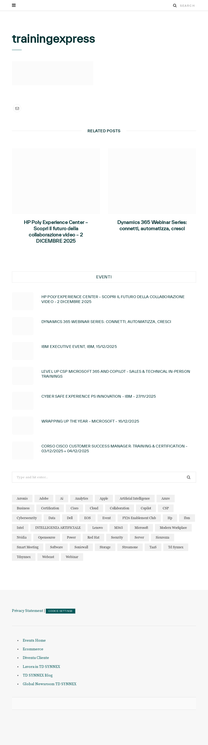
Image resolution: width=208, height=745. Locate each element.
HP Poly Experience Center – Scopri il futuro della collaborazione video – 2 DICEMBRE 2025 (56, 231)
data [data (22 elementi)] (51, 518)
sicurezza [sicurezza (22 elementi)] (162, 537)
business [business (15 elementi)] (23, 508)
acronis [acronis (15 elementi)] (22, 498)
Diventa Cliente (36, 657)
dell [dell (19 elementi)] (70, 518)
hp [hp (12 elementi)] (170, 518)
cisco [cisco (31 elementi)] (74, 508)
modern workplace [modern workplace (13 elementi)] (173, 528)
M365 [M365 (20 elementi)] (118, 528)
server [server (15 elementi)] (139, 537)
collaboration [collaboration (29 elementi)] (119, 508)
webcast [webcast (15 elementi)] (48, 557)
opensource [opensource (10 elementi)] (46, 537)
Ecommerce (33, 649)
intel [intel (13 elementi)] (20, 528)
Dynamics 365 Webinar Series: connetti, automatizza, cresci (152, 225)
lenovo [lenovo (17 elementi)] (97, 528)
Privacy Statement (27, 610)
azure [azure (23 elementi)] (165, 498)
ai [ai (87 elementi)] (61, 498)
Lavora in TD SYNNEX (41, 666)
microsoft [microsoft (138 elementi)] (141, 528)
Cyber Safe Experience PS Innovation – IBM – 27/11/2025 (98, 396)
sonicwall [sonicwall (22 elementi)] (81, 547)
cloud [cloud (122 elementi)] (94, 508)
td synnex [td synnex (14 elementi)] (175, 547)
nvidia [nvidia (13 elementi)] (22, 537)
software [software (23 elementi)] (56, 547)
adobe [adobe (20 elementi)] (43, 498)
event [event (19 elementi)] (106, 518)
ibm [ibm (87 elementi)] (187, 518)
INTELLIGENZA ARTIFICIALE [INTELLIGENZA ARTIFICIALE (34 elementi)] (58, 528)
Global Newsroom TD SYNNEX (49, 684)
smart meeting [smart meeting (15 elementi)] (27, 547)
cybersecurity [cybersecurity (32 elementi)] (27, 518)
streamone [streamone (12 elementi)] (130, 547)
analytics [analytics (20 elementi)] (81, 498)
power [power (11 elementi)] (71, 537)
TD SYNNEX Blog (38, 675)
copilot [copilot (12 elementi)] (146, 508)
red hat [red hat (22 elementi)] (93, 537)
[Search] (175, 5)
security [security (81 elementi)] (117, 537)
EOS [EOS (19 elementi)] (87, 518)
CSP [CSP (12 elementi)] (166, 508)
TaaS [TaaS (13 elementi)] (153, 547)
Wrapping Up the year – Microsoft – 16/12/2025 (90, 421)
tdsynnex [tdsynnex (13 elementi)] (24, 557)
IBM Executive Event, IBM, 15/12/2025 (79, 346)
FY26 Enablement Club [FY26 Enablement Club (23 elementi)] (139, 518)
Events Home (34, 640)
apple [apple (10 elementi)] (104, 498)
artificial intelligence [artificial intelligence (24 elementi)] (135, 498)
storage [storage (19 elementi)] (105, 547)
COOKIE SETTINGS (60, 611)
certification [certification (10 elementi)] (50, 508)
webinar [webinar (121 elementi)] (72, 557)
